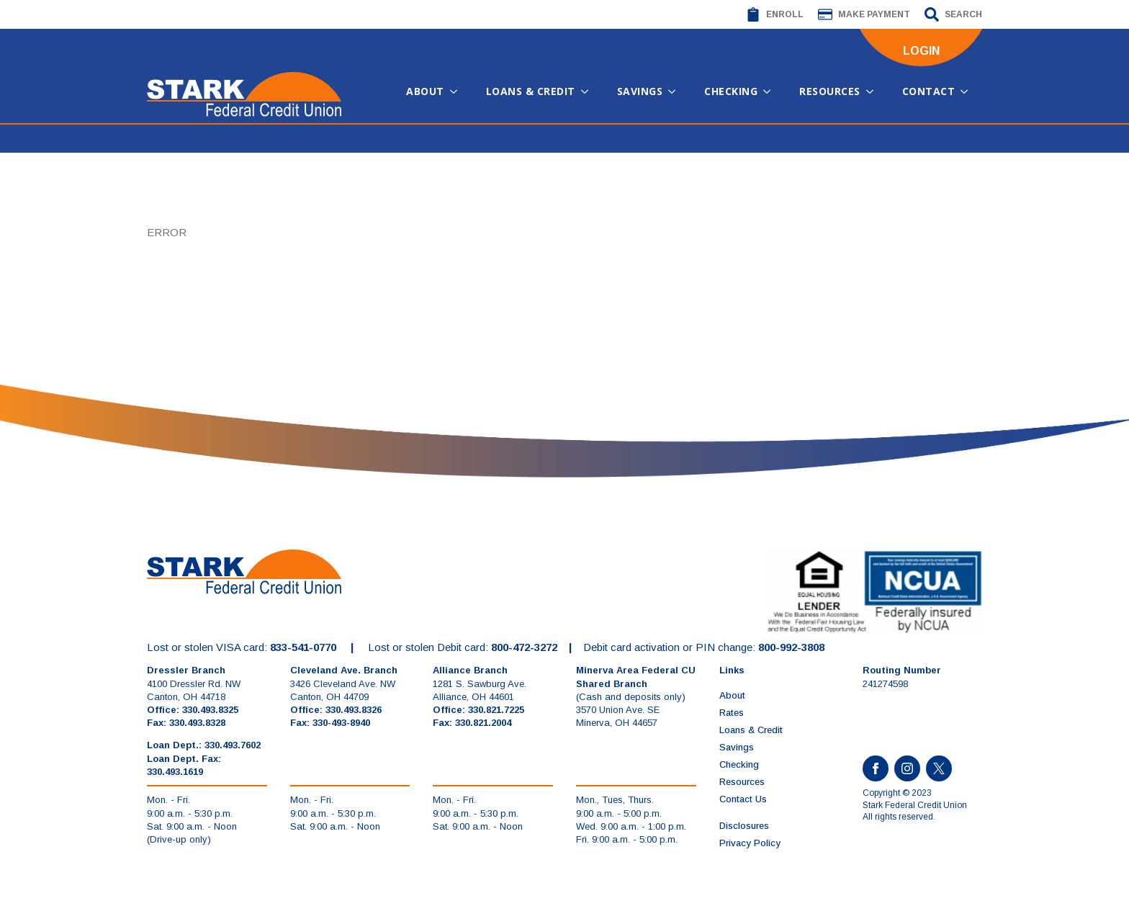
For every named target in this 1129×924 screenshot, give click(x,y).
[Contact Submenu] (968, 91)
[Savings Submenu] (676, 91)
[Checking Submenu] (771, 91)
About (425, 91)
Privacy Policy (750, 843)
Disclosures (744, 825)
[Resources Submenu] (874, 91)
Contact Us (743, 799)
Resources (829, 91)
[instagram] (907, 768)
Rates (731, 712)
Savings (640, 91)
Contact (928, 91)
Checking (730, 91)
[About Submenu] (458, 91)
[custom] (939, 768)
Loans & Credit (530, 91)
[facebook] (876, 768)
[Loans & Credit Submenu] (589, 91)
